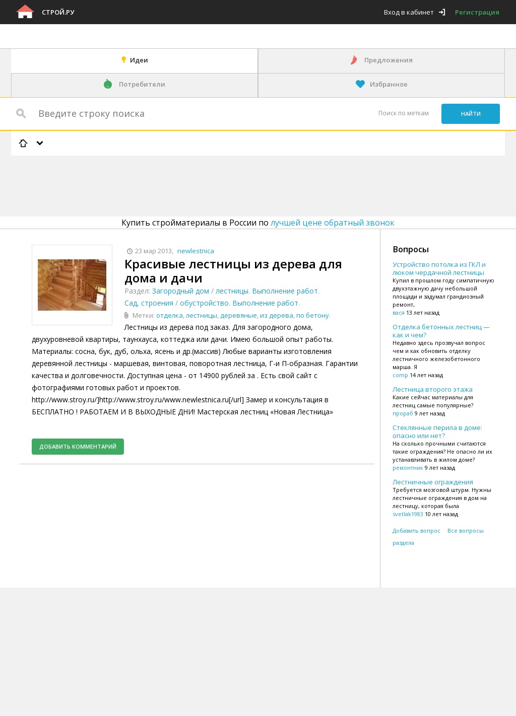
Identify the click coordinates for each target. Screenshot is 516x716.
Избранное (389, 84)
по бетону (312, 315)
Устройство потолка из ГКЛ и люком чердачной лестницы (439, 268)
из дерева (276, 315)
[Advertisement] (194, 184)
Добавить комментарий (77, 446)
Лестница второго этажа (433, 389)
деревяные (238, 315)
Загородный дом (180, 291)
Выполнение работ (285, 291)
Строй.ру (58, 12)
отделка (169, 315)
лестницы (232, 291)
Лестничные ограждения (433, 481)
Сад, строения (148, 303)
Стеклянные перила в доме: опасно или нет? (437, 431)
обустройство (204, 303)
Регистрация (477, 12)
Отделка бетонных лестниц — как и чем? (441, 330)
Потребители (142, 84)
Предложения (388, 59)
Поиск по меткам (403, 113)
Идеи (139, 59)
